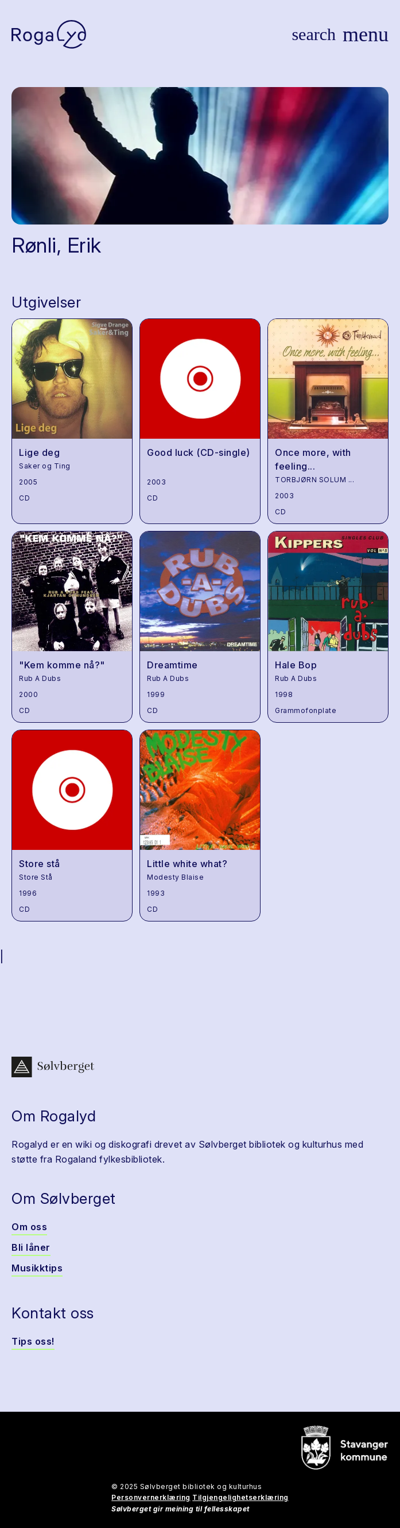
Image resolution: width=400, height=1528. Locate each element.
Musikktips (37, 1268)
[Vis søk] (314, 34)
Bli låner (31, 1247)
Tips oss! (33, 1341)
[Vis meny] (366, 34)
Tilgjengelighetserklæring (240, 1497)
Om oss (29, 1226)
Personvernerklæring (151, 1497)
